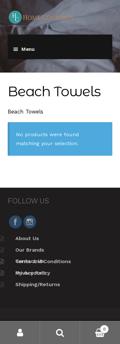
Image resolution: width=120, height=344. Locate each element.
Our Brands (29, 250)
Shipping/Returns (37, 284)
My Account (30, 273)
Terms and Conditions (43, 261)
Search (60, 332)
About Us (27, 238)
